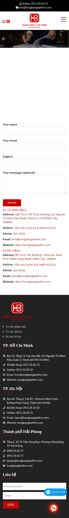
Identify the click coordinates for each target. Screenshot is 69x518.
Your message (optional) (34, 182)
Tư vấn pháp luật (16, 326)
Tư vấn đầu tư (14, 331)
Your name (34, 127)
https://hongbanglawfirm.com (33, 281)
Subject (34, 159)
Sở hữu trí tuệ (13, 336)
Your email (34, 143)
